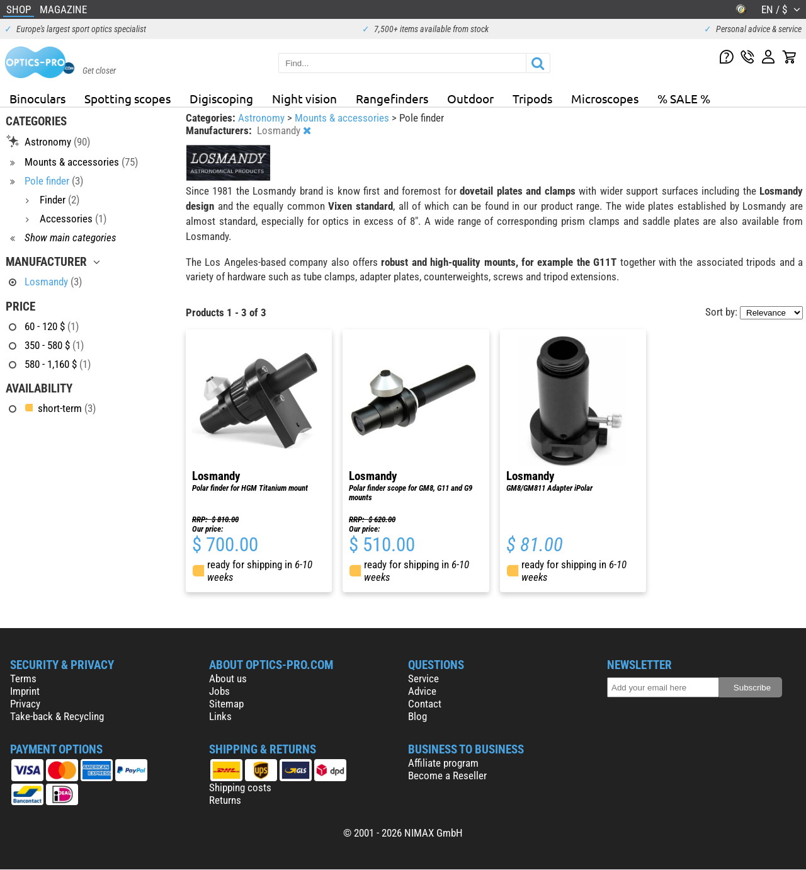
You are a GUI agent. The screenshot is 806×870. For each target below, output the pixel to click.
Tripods (532, 98)
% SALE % (683, 98)
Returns (225, 800)
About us (228, 678)
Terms (23, 678)
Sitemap (226, 703)
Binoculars (37, 98)
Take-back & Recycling (57, 716)
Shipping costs (240, 787)
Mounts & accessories (343, 118)
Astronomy (262, 118)
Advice (422, 691)
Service (423, 678)
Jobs (219, 691)
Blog (417, 716)
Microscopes (605, 98)
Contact (424, 703)
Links (220, 716)
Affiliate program (443, 763)
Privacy (25, 703)
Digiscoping (221, 98)
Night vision (304, 98)
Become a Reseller (447, 775)
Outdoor (470, 98)
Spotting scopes (127, 98)
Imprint (25, 691)
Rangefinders (392, 98)
